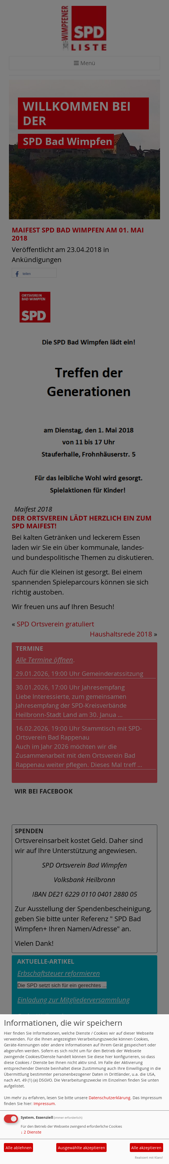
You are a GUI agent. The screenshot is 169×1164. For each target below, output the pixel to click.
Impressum (44, 1103)
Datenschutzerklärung (109, 1097)
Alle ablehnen (19, 1147)
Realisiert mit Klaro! (149, 1157)
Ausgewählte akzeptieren (81, 1147)
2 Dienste (31, 1132)
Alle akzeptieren (146, 1147)
